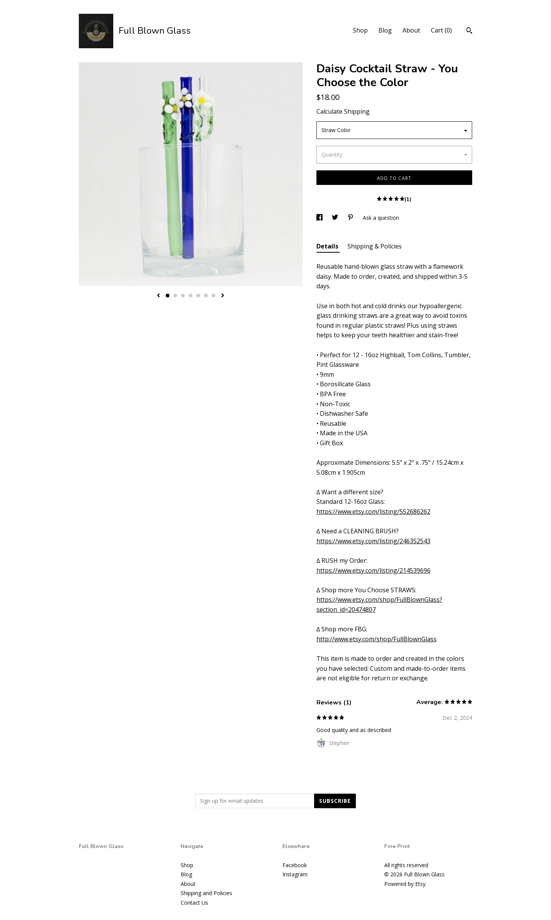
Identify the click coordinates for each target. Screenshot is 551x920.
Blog (385, 30)
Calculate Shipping (343, 111)
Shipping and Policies (206, 893)
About (411, 30)
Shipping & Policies (374, 246)
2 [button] (175, 295)
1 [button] (168, 295)
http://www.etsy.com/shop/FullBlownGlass (376, 639)
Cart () (441, 30)
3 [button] (183, 295)
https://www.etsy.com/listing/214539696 (373, 570)
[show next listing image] (223, 296)
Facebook (294, 865)
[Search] (469, 31)
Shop (360, 30)
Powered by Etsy (404, 883)
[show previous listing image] (158, 296)
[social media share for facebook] (320, 217)
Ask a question (381, 217)
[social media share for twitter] (336, 217)
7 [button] (213, 295)
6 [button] (206, 295)
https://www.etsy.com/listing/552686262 (373, 511)
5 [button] (198, 295)
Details (328, 246)
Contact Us (194, 902)
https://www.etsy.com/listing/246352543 (373, 541)
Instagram (295, 874)
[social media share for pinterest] (351, 217)
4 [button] (190, 295)
